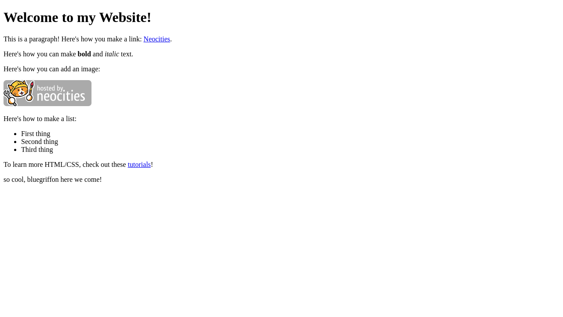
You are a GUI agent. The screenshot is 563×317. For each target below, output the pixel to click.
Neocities (156, 39)
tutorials (139, 164)
